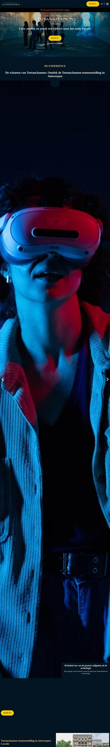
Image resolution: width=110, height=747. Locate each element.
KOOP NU (55, 38)
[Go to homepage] (10, 3)
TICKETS (93, 4)
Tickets (67, 10)
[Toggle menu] (107, 4)
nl (103, 4)
